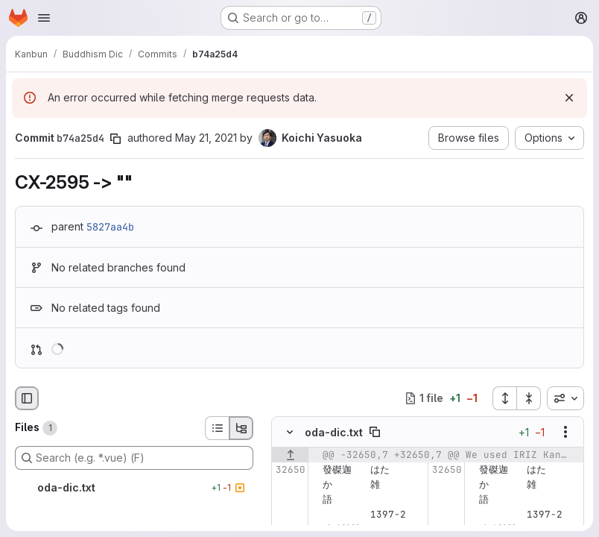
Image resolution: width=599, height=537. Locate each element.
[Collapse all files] (529, 398)
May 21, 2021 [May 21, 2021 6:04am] (206, 137)
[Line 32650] (288, 469)
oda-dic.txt (334, 431)
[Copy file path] (375, 432)
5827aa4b (110, 226)
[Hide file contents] (290, 432)
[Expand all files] (504, 398)
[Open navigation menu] (44, 18)
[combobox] (565, 398)
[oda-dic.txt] (134, 488)
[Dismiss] (569, 98)
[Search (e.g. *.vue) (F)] (134, 458)
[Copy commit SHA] (115, 139)
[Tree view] (241, 428)
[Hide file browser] (27, 398)
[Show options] (565, 432)
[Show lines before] (290, 455)
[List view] (217, 428)
